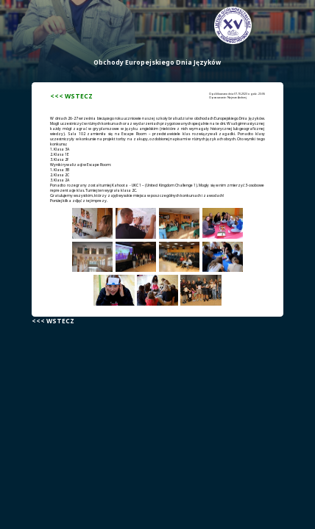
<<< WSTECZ (71, 96)
